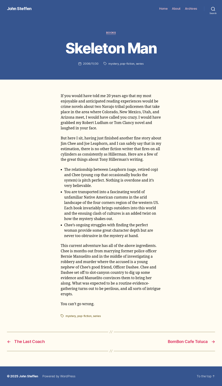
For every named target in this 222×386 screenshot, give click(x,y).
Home (163, 8)
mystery (113, 63)
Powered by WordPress (58, 376)
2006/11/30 (90, 63)
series (140, 63)
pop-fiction (127, 63)
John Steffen (19, 9)
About (176, 8)
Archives (191, 8)
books (111, 32)
